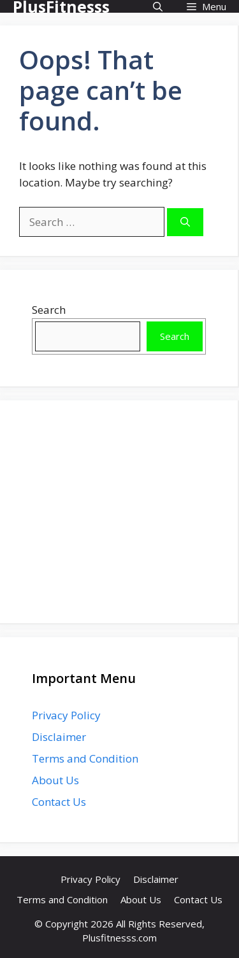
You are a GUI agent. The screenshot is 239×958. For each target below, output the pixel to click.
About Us (55, 780)
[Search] (185, 222)
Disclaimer (59, 736)
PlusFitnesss (61, 6)
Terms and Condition (85, 758)
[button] (158, 6)
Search (49, 309)
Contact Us (59, 801)
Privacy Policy (66, 715)
